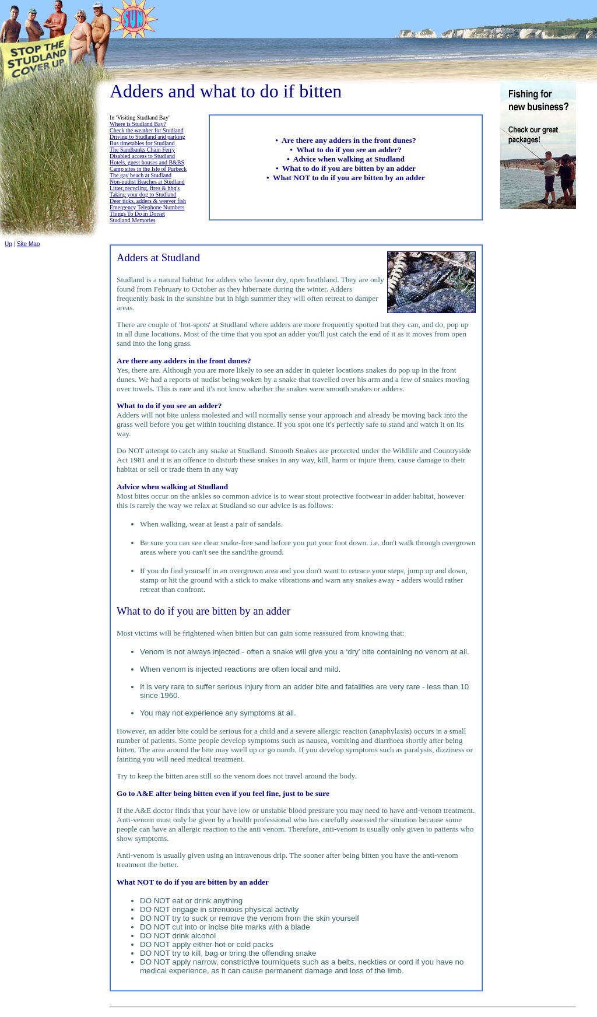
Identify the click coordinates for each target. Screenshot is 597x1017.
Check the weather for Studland (147, 130)
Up (8, 244)
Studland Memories (133, 220)
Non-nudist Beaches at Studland (147, 181)
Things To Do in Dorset (137, 214)
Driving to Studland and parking (147, 137)
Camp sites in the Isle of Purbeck (148, 169)
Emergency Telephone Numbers (147, 207)
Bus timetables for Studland (142, 143)
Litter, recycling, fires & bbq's (145, 188)
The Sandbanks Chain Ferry (142, 149)
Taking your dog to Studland (143, 194)
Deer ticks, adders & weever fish (148, 201)
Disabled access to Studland (142, 156)
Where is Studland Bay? (138, 124)
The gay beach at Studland (140, 175)
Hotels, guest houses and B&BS (147, 162)
